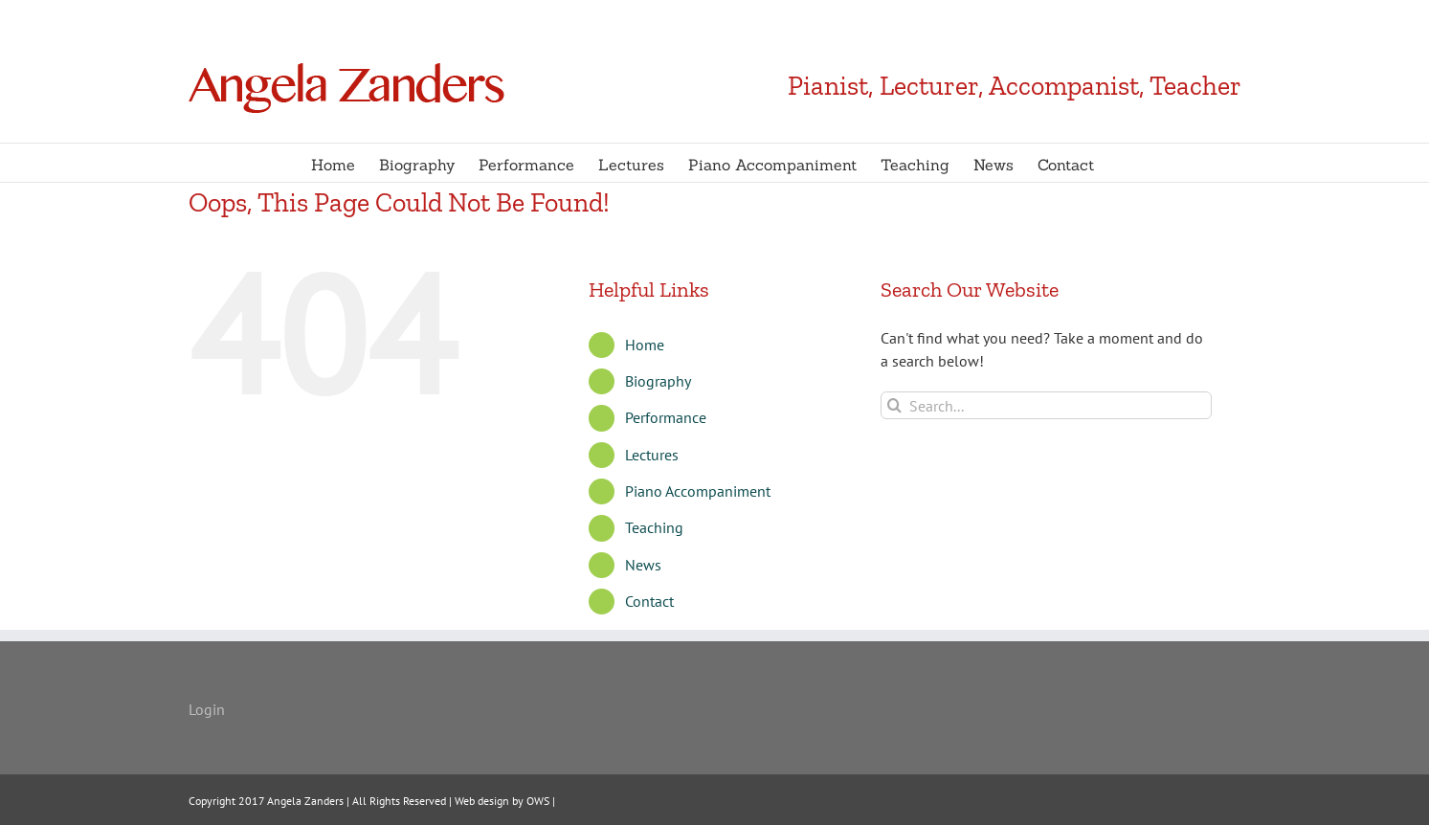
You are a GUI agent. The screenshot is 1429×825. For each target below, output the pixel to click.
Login (207, 709)
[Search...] (1047, 405)
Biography (658, 380)
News (643, 564)
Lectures (652, 454)
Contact (649, 601)
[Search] (894, 405)
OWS (536, 800)
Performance (665, 417)
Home (644, 344)
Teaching (654, 527)
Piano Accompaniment (697, 491)
